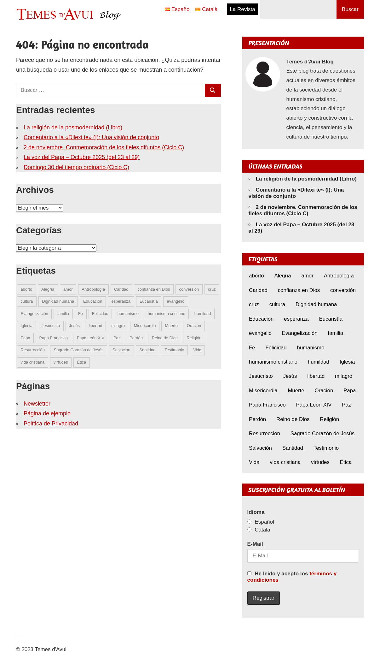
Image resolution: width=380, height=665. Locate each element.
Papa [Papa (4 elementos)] (25, 337)
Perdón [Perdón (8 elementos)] (136, 337)
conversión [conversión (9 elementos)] (189, 289)
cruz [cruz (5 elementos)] (212, 289)
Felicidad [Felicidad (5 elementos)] (100, 313)
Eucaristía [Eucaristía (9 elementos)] (149, 301)
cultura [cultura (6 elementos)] (26, 301)
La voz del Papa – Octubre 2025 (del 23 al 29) (82, 157)
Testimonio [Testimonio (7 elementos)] (174, 349)
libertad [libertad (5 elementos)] (95, 325)
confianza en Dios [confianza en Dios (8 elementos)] (153, 289)
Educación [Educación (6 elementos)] (92, 301)
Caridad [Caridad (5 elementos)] (121, 289)
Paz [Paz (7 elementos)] (116, 337)
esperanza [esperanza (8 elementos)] (120, 301)
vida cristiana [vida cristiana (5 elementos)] (32, 362)
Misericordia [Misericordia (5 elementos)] (145, 325)
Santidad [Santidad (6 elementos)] (147, 349)
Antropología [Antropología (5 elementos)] (93, 289)
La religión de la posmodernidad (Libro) (73, 127)
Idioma (256, 512)
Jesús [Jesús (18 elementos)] (74, 325)
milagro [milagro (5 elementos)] (118, 325)
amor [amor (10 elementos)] (68, 289)
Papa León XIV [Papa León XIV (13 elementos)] (90, 337)
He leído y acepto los (292, 577)
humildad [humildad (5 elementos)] (202, 313)
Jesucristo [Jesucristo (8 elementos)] (51, 325)
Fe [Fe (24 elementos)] (80, 313)
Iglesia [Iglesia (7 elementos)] (26, 325)
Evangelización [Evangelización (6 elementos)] (34, 313)
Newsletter (37, 404)
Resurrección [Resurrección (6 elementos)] (32, 349)
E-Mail (255, 544)
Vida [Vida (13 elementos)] (197, 349)
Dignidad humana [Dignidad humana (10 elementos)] (58, 301)
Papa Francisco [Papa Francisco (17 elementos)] (53, 337)
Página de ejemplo (47, 413)
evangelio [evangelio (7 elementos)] (175, 301)
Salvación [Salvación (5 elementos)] (121, 349)
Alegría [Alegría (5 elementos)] (47, 289)
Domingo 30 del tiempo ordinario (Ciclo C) (76, 167)
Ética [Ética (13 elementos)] (81, 362)
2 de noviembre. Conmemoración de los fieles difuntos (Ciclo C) (104, 147)
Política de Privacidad (51, 423)
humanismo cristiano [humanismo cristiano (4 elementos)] (166, 313)
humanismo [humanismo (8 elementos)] (128, 313)
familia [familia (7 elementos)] (63, 313)
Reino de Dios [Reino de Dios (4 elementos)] (165, 337)
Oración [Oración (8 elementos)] (194, 325)
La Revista (242, 9)
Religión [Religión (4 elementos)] (194, 337)
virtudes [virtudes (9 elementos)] (61, 362)
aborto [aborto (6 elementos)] (26, 289)
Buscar (350, 9)
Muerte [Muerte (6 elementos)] (171, 325)
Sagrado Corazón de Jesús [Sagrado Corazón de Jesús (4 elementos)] (79, 349)
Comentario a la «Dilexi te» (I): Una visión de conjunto (91, 137)
